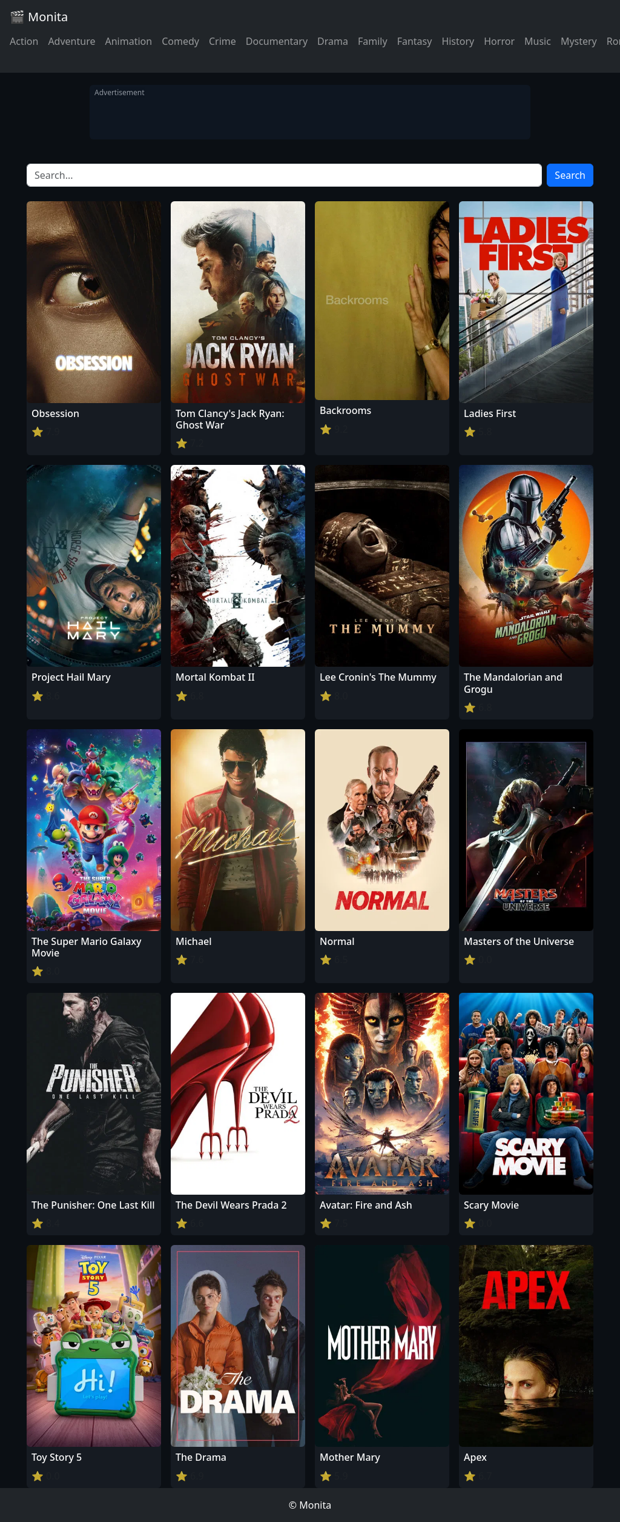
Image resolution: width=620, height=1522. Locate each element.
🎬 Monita (39, 16)
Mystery (579, 41)
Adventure (71, 41)
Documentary (277, 41)
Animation (128, 41)
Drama (332, 41)
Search (570, 175)
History (457, 41)
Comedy (180, 41)
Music (537, 41)
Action (24, 41)
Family (373, 41)
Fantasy (414, 41)
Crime (222, 41)
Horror (499, 41)
